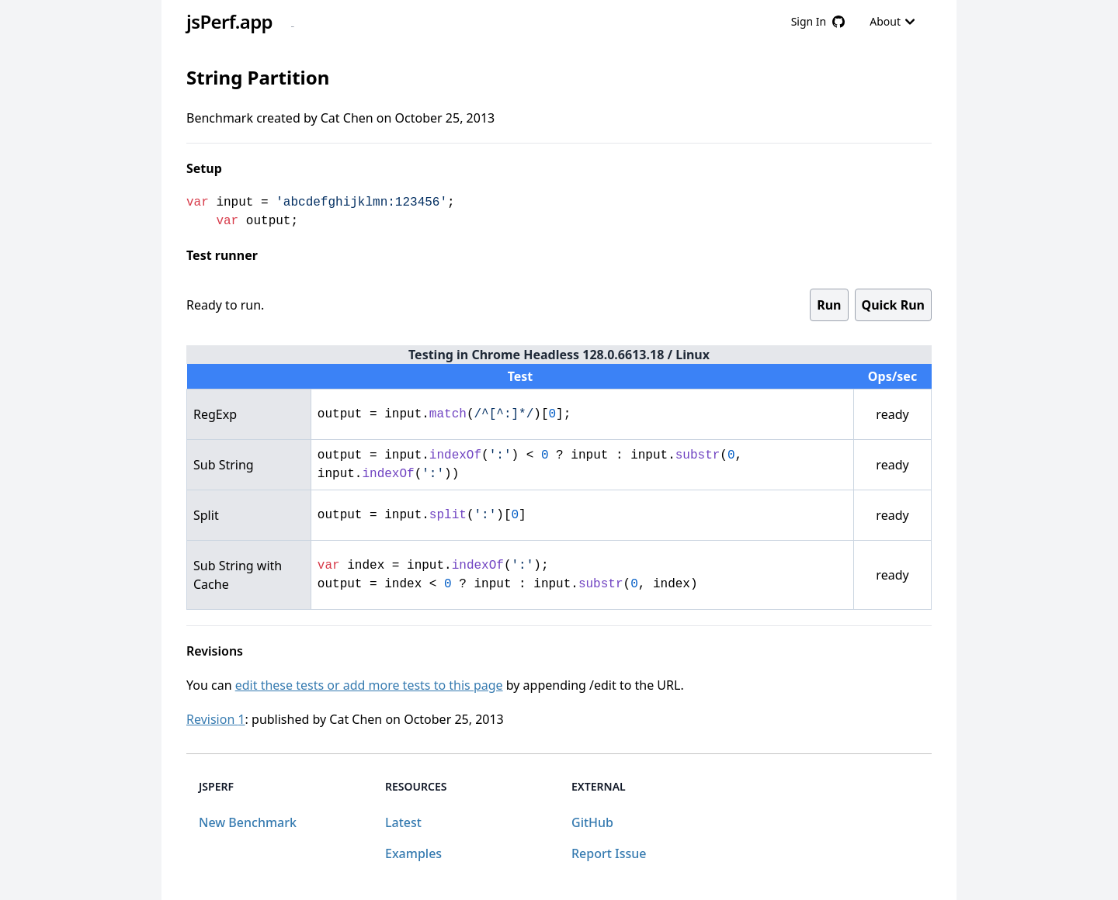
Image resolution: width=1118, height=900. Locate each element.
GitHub (592, 822)
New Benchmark (248, 822)
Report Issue (608, 853)
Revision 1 (215, 719)
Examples (413, 853)
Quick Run (893, 304)
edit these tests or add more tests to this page (369, 685)
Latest (403, 822)
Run (829, 304)
